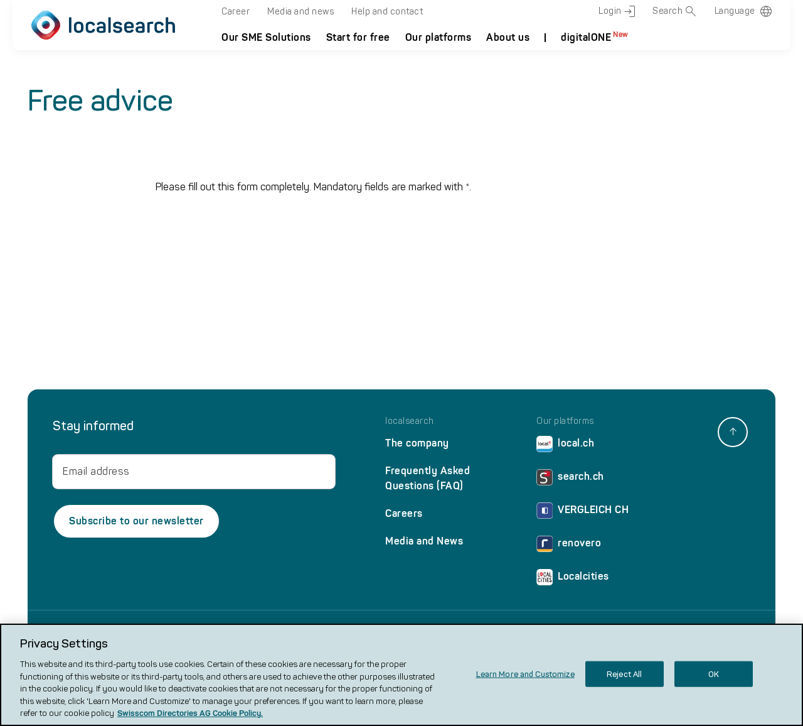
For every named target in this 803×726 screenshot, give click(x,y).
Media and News (424, 541)
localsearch (409, 421)
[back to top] (733, 432)
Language (735, 11)
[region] (401, 675)
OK (713, 673)
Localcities (572, 579)
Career (235, 11)
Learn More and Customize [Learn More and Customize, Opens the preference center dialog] (525, 673)
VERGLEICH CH (582, 512)
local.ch (565, 446)
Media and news (300, 11)
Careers (404, 513)
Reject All (624, 673)
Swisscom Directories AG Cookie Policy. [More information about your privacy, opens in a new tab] (190, 713)
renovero (568, 546)
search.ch (570, 479)
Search (674, 11)
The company (417, 443)
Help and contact (387, 11)
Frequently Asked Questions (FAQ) (427, 478)
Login (616, 11)
